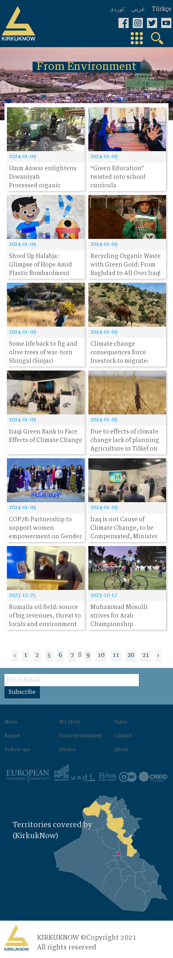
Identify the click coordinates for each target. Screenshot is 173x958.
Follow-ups (17, 750)
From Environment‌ (81, 736)
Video (120, 722)
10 (101, 655)
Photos (67, 750)
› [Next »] (158, 655)
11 (116, 655)
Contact (123, 736)
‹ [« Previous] (14, 655)
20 (130, 655)
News (11, 722)
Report (12, 736)
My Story (69, 722)
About (121, 750)
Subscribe (22, 692)
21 (145, 655)
